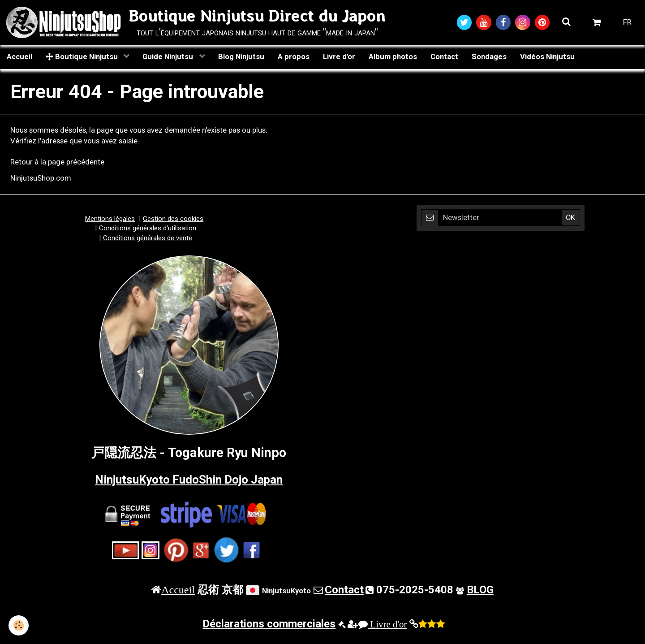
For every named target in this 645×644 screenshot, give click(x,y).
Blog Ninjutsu (241, 56)
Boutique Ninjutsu (83, 56)
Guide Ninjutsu (168, 56)
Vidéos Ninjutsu (547, 56)
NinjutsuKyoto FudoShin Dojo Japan (188, 479)
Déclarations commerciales (268, 624)
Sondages (489, 56)
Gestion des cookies (173, 219)
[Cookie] (19, 625)
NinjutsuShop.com (40, 178)
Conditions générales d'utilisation (147, 229)
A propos (294, 56)
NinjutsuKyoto (286, 591)
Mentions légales (110, 219)
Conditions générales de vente (147, 238)
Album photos (393, 56)
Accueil (19, 56)
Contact (444, 56)
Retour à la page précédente (57, 162)
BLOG (480, 590)
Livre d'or (339, 56)
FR (627, 22)
